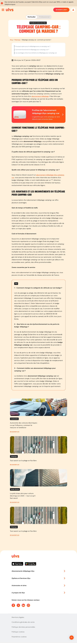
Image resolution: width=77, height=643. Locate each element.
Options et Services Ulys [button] (38, 578)
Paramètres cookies (19, 637)
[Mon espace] (73, 10)
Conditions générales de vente (23, 622)
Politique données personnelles (23, 627)
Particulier (32, 17)
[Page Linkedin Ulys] (23, 605)
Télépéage (17, 40)
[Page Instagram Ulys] (28, 605)
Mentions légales (18, 617)
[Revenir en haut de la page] (64, 637)
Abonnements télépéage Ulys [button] (38, 571)
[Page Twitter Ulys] (18, 605)
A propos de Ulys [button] (38, 593)
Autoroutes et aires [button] (38, 585)
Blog (11, 40)
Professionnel (44, 17)
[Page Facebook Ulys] (13, 605)
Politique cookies (18, 632)
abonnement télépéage (40, 96)
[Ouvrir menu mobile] (3, 10)
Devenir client (61, 10)
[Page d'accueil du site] (15, 556)
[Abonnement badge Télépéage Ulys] (9, 9)
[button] (14, 432)
